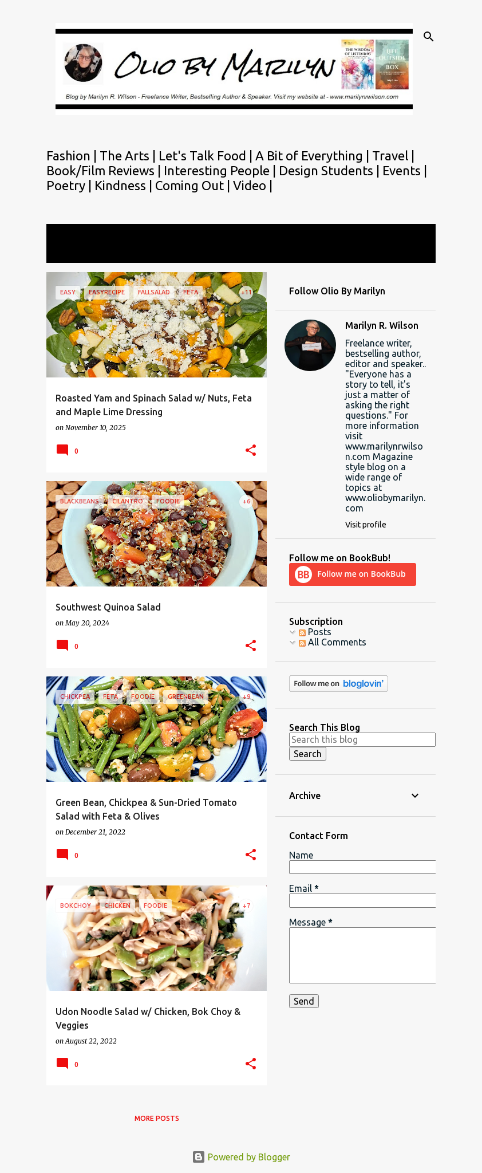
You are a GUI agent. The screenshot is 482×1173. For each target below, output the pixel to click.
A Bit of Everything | (313, 155)
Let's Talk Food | (207, 155)
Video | (252, 185)
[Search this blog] (362, 739)
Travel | (393, 155)
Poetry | (70, 185)
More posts (157, 1118)
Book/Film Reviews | (105, 170)
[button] (251, 451)
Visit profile (365, 524)
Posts (315, 632)
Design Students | (330, 170)
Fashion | (73, 155)
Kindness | (124, 185)
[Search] (429, 36)
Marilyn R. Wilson (381, 325)
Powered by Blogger (241, 1157)
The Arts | (129, 155)
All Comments (332, 642)
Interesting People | (221, 170)
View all (70, 252)
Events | (404, 170)
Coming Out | (194, 185)
